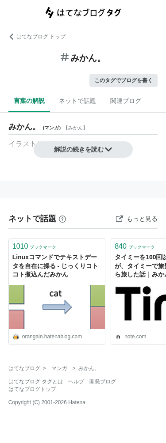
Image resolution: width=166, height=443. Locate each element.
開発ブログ (102, 382)
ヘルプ (76, 382)
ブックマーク (34, 246)
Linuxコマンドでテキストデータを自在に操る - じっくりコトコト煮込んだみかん (55, 266)
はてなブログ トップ (37, 37)
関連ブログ (125, 100)
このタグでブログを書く (123, 80)
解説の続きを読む (83, 149)
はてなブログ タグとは (35, 382)
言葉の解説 (29, 100)
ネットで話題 (77, 100)
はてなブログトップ (32, 389)
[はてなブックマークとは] (62, 218)
